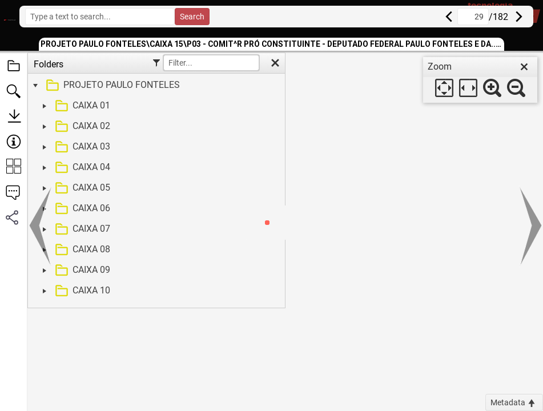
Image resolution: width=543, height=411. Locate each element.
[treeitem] (155, 85)
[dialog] (480, 80)
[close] (524, 66)
